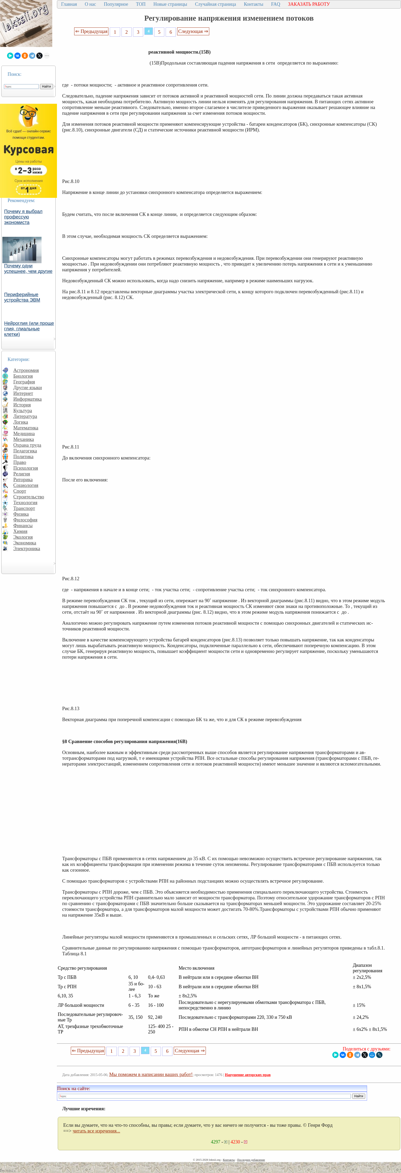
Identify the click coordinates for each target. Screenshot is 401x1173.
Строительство (28, 496)
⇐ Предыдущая (91, 31)
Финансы (23, 525)
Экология (23, 537)
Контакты (253, 4)
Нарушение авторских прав (248, 1075)
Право (19, 462)
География (24, 381)
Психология (25, 468)
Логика (20, 422)
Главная (69, 4)
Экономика (24, 542)
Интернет (23, 393)
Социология (25, 485)
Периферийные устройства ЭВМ (22, 297)
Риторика (23, 479)
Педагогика (25, 450)
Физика (21, 514)
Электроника (26, 548)
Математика (25, 427)
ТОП (141, 4)
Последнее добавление (251, 1159)
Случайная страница (215, 4)
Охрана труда (27, 445)
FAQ (275, 4)
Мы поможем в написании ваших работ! (151, 1074)
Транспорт (24, 508)
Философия (25, 519)
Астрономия (26, 370)
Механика (23, 439)
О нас (90, 4)
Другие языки (27, 387)
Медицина (24, 433)
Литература (25, 416)
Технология (25, 502)
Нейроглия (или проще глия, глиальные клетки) (29, 329)
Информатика (27, 399)
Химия (20, 531)
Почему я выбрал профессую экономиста (23, 217)
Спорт (19, 491)
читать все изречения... (96, 1131)
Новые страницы (170, 4)
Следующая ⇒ (193, 31)
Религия (21, 473)
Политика (23, 456)
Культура (22, 410)
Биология (23, 376)
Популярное (116, 4)
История (22, 404)
